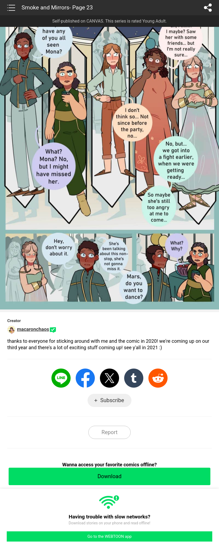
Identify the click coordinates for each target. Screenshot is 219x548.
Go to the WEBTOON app (109, 536)
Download (109, 476)
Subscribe (112, 400)
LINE (61, 378)
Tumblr (133, 378)
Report (109, 432)
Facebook (85, 378)
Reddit (158, 378)
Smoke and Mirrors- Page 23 (57, 7)
